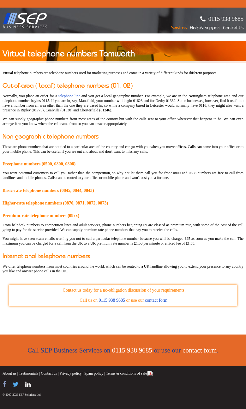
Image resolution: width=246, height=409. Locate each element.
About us (9, 373)
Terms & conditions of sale (126, 373)
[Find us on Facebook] (4, 384)
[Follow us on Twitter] (16, 384)
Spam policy (93, 373)
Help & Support (205, 28)
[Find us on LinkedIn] (28, 384)
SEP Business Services (25, 20)
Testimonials (28, 373)
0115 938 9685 (225, 18)
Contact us (49, 373)
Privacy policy (71, 373)
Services (179, 28)
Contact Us (233, 28)
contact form (156, 300)
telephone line (69, 96)
